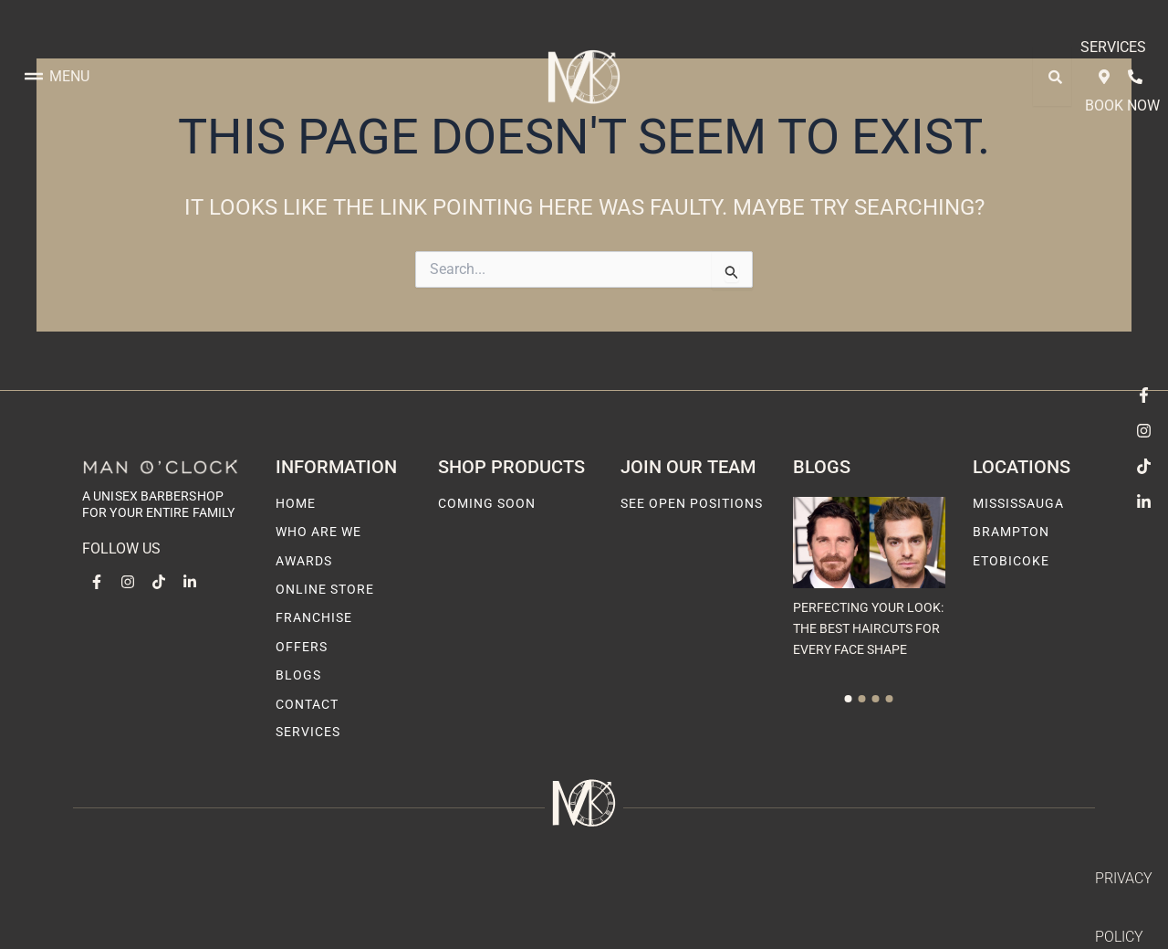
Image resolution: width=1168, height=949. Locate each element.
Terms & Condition (1025, 878)
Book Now (1043, 47)
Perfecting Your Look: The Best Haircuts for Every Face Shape (868, 628)
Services (954, 47)
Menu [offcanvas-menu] (57, 47)
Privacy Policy (888, 878)
